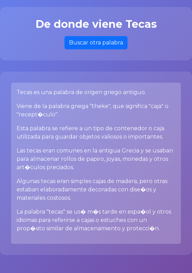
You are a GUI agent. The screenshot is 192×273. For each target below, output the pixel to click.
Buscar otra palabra (96, 42)
